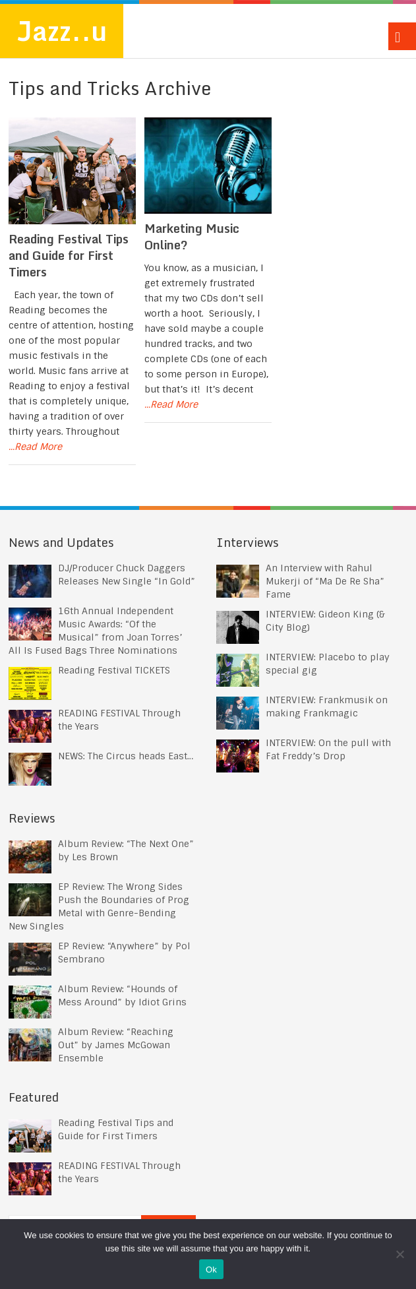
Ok (211, 1269)
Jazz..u (61, 30)
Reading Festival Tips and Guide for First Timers (69, 255)
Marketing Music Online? (191, 236)
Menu (402, 36)
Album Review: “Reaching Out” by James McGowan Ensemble (115, 1045)
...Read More (35, 447)
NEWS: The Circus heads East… (125, 756)
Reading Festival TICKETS (114, 670)
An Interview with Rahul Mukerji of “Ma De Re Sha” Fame (325, 581)
